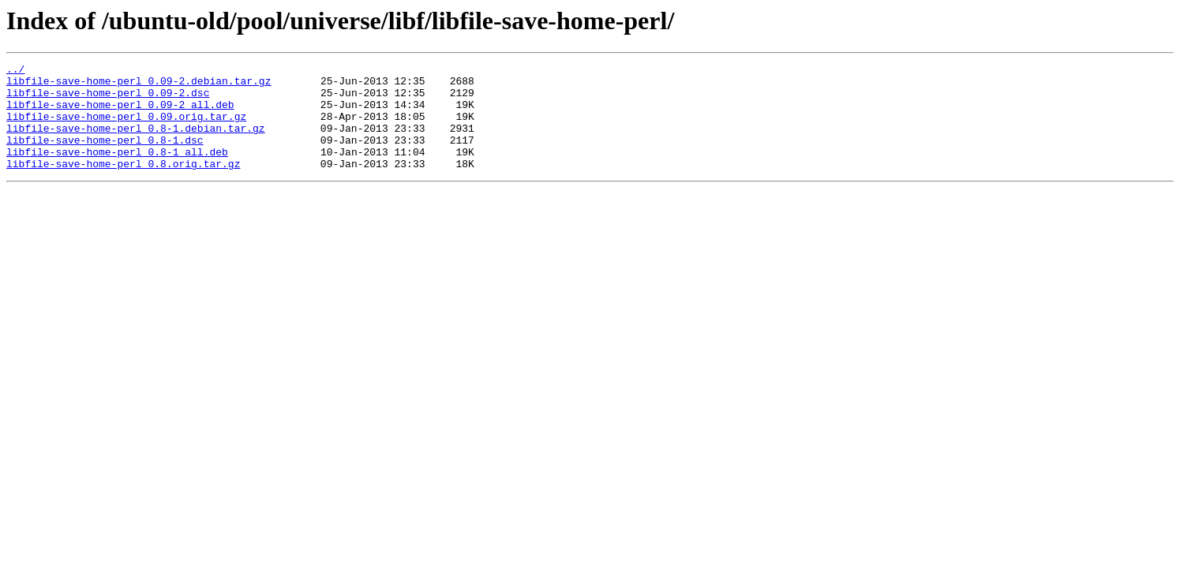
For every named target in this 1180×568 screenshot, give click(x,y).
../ (15, 71)
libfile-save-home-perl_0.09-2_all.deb (120, 113)
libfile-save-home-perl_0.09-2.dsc (107, 99)
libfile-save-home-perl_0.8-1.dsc (105, 156)
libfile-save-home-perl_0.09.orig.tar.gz (126, 128)
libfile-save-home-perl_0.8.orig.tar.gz (123, 185)
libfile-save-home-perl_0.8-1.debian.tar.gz (135, 142)
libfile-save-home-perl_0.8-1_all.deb (117, 170)
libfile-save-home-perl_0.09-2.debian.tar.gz (138, 85)
